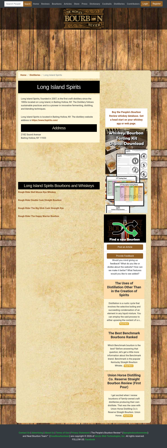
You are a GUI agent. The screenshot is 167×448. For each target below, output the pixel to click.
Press (84, 4)
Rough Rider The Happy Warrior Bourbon (38, 216)
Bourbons (57, 4)
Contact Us (24, 432)
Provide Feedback (125, 256)
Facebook (90, 439)
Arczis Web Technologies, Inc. (110, 436)
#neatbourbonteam (59, 436)
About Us (49, 432)
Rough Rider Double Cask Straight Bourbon (40, 200)
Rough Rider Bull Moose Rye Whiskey (37, 192)
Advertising (37, 432)
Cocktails (107, 4)
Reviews (45, 4)
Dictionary (95, 4)
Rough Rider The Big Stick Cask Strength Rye (41, 208)
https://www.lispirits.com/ (45, 120)
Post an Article (125, 247)
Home (36, 4)
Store (76, 4)
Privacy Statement (80, 432)
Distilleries (119, 4)
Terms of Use (62, 432)
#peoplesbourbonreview (135, 432)
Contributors (133, 4)
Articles (68, 4)
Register (157, 3)
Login (145, 3)
